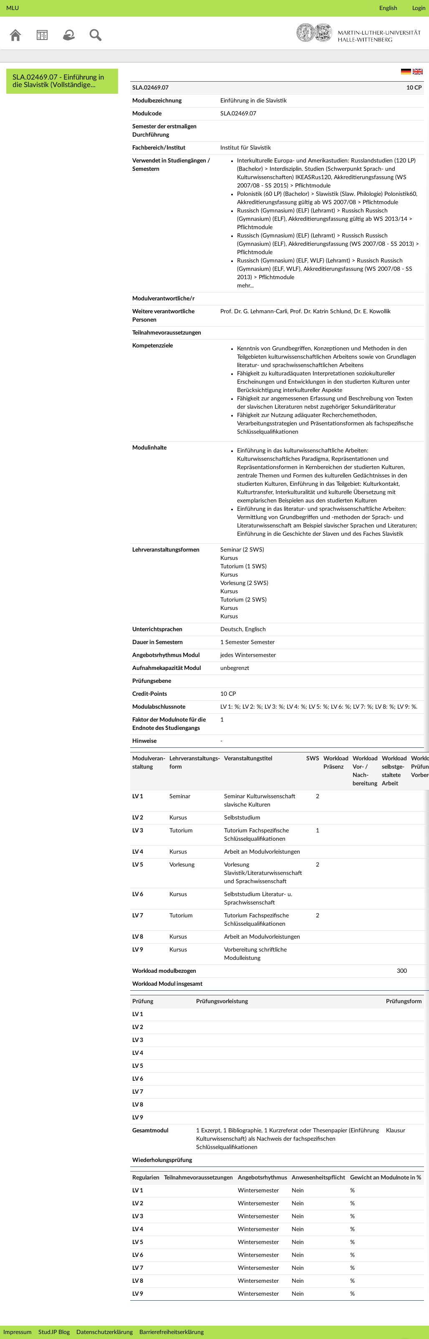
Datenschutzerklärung (104, 1332)
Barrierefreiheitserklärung (171, 1332)
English (388, 8)
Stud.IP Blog (54, 1332)
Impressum (17, 1332)
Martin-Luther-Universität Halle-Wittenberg (358, 32)
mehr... (245, 286)
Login (419, 8)
